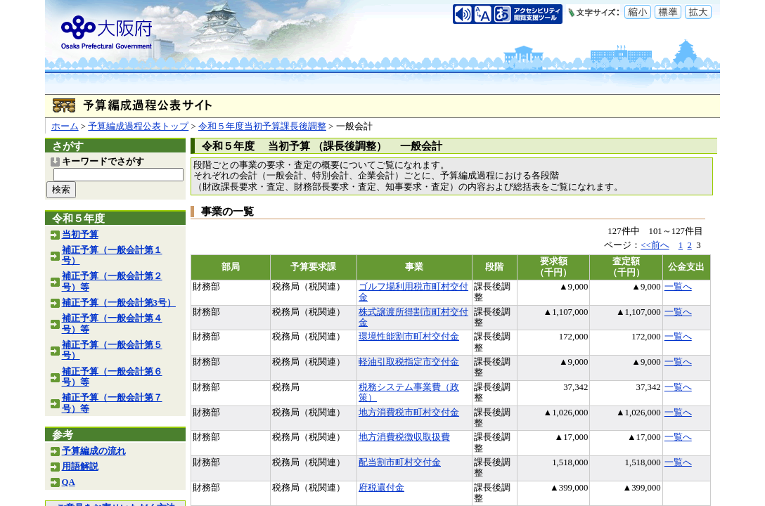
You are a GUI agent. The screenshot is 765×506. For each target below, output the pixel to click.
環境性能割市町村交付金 (409, 337)
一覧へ (678, 287)
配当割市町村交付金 (400, 462)
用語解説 (80, 467)
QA (68, 482)
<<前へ (655, 245)
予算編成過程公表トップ (138, 126)
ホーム (65, 126)
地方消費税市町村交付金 (409, 412)
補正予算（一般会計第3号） (119, 303)
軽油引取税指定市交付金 (409, 362)
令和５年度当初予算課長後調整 (262, 126)
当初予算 (80, 235)
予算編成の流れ (94, 451)
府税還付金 (381, 488)
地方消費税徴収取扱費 (404, 437)
